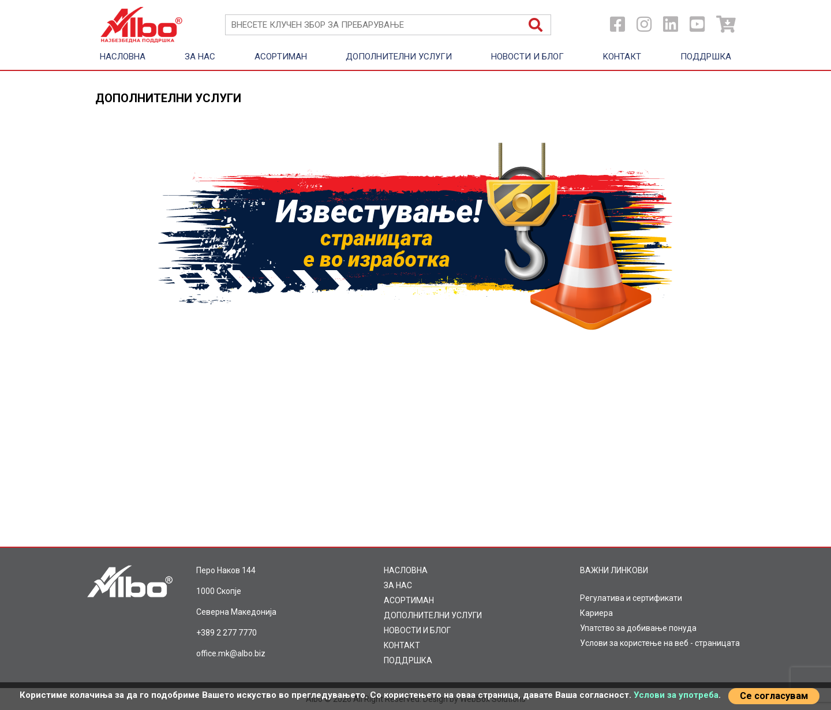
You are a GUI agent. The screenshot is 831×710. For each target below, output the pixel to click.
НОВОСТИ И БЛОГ (527, 56)
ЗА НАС (200, 56)
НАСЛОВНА (122, 56)
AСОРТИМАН (280, 56)
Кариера (596, 613)
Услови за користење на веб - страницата (660, 643)
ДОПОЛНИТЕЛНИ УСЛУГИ (399, 56)
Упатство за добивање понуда (638, 628)
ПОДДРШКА (705, 56)
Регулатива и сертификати (631, 598)
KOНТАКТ (622, 56)
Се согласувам (774, 695)
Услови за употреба (676, 695)
